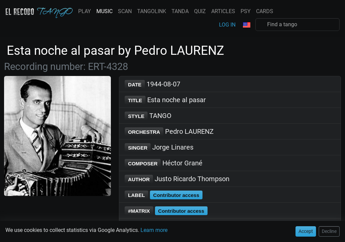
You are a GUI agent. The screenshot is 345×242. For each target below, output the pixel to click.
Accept (12, 20)
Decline (33, 20)
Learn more (139, 8)
